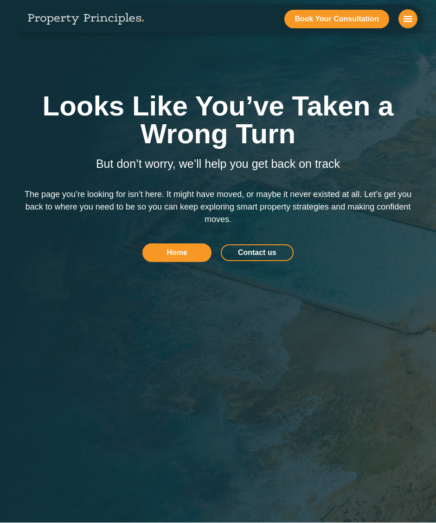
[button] (407, 18)
